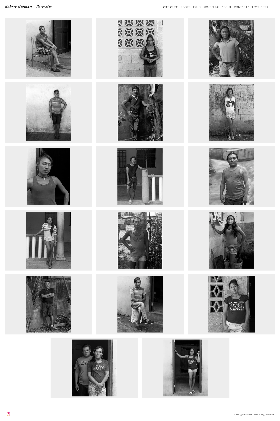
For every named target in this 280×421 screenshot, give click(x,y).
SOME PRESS (211, 7)
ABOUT (226, 7)
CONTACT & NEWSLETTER (251, 7)
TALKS (197, 7)
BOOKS (185, 7)
